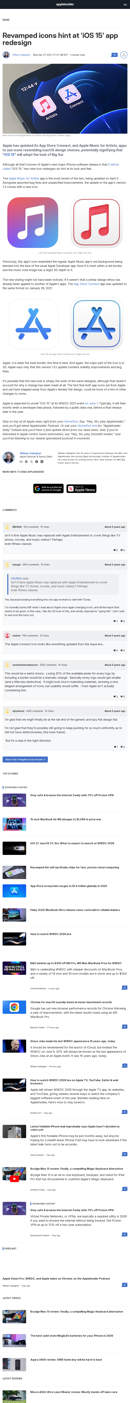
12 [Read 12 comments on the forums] (114, 55)
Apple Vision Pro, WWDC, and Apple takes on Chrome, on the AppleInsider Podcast (56, 1278)
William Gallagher (21, 55)
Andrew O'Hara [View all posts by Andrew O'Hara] (37, 1190)
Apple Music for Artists (24, 178)
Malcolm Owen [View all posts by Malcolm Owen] (37, 1027)
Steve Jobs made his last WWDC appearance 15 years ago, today (72, 1041)
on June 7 (91, 403)
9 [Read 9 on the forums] (124, 1026)
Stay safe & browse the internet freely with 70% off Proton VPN (72, 1210)
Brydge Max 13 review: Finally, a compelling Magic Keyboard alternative (76, 1168)
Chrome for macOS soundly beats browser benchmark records (71, 1002)
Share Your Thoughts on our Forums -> (25, 759)
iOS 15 (9, 155)
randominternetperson (25, 664)
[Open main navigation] (125, 4)
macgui (16, 564)
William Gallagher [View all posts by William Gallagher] (38, 1066)
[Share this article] (123, 54)
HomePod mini (87, 425)
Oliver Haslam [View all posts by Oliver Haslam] (37, 1155)
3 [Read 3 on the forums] (124, 1065)
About (115, 527)
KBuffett (17, 526)
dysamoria (18, 711)
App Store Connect (86, 284)
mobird (16, 635)
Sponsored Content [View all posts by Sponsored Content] (39, 1235)
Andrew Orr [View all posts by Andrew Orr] (35, 1113)
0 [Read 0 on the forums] (124, 987)
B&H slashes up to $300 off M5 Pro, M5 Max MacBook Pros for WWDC (76, 963)
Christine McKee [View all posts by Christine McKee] (38, 988)
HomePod (71, 421)
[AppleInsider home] (65, 4)
